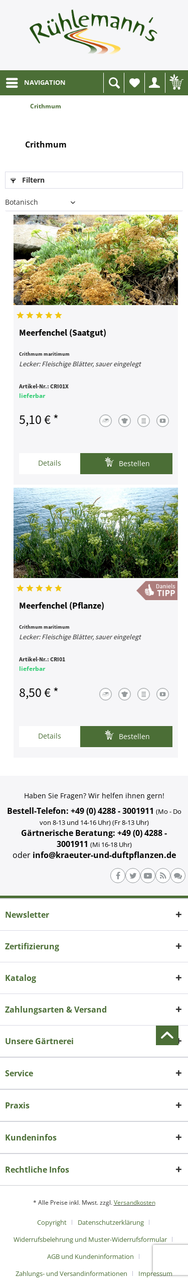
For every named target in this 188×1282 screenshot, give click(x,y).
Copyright (52, 1222)
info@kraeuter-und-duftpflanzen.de (104, 855)
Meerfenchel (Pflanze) (61, 606)
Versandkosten (134, 1202)
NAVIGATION (36, 81)
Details (49, 463)
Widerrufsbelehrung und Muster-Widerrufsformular (90, 1239)
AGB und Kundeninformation (90, 1256)
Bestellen (127, 462)
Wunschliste (136, 85)
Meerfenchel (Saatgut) (62, 333)
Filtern (28, 180)
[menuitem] (35, 83)
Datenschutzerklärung (111, 1222)
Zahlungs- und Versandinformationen (71, 1273)
